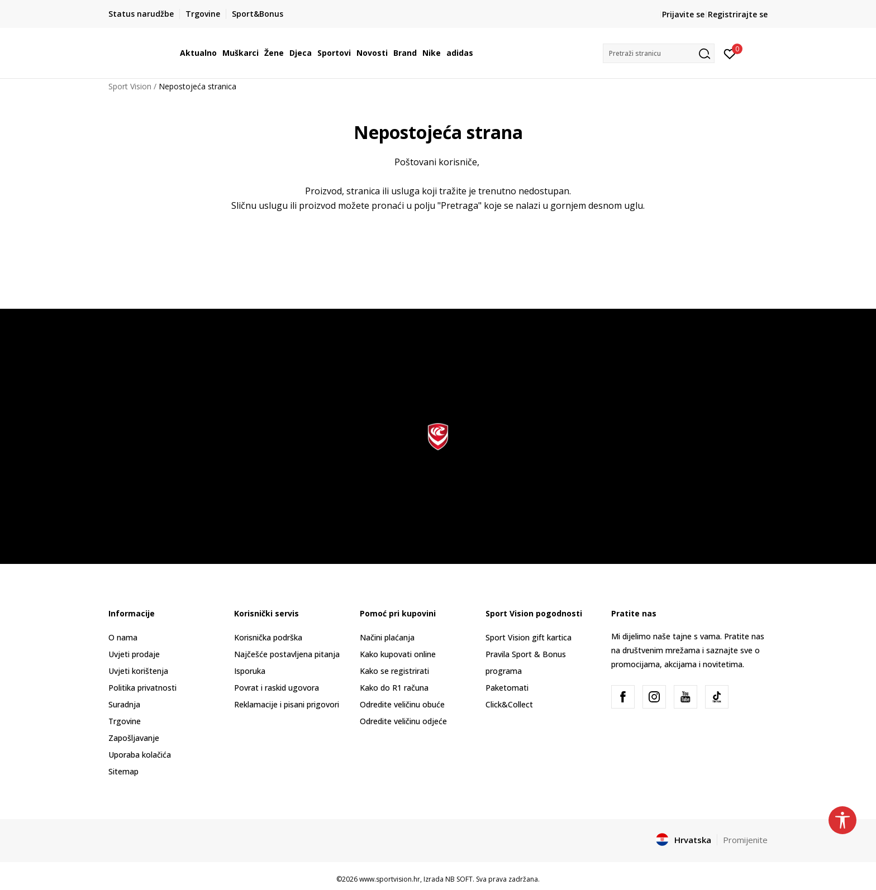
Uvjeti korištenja (138, 671)
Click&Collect (509, 704)
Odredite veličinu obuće (402, 704)
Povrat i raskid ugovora (276, 687)
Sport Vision (129, 86)
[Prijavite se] (730, 53)
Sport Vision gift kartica (528, 637)
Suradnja (124, 704)
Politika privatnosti (142, 687)
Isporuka (249, 671)
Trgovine (124, 721)
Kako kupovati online (398, 654)
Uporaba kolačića (139, 754)
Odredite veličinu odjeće (403, 721)
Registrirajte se (738, 14)
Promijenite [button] (745, 839)
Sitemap (123, 771)
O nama (122, 637)
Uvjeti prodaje (134, 654)
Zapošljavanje (133, 738)
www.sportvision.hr (389, 879)
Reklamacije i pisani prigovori (286, 704)
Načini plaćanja (387, 637)
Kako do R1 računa (394, 687)
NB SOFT (459, 879)
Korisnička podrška (268, 637)
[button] (659, 53)
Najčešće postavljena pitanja (287, 654)
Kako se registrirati (394, 671)
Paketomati (507, 687)
